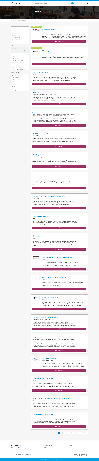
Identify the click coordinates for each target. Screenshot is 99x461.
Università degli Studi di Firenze (42, 415)
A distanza (15, 77)
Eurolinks (35, 175)
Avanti (85, 433)
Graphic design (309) (15, 58)
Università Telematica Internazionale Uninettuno (57, 257)
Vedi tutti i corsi (59, 41)
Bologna (14, 81)
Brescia (14, 83)
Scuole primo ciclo (15, 33)
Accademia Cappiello (49, 30)
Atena (34, 112)
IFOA (34, 337)
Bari (13, 79)
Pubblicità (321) (14, 56)
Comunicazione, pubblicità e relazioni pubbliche (19, 51)
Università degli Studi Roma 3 (41, 216)
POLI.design (46, 51)
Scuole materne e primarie (17, 39)
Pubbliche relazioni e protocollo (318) (18, 69)
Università (14, 28)
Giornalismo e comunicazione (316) (18, 54)
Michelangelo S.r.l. (38, 155)
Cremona (14, 90)
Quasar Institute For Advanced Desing (54, 277)
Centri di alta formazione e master (19, 31)
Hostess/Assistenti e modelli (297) (18, 62)
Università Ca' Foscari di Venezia (42, 378)
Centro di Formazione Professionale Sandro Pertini (48, 196)
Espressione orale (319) (16, 64)
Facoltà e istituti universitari (17, 30)
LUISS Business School (49, 358)
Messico (29, 454)
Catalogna (18, 454)
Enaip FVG (35, 92)
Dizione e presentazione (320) (17, 60)
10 (81, 433)
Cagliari (14, 84)
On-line (14, 75)
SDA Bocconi (36, 236)
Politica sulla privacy (48, 445)
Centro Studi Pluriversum (50, 297)
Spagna (13, 454)
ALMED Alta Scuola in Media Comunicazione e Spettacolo (51, 398)
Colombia (22, 454)
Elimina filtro (14, 48)
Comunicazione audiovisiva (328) (18, 67)
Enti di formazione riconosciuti (18, 41)
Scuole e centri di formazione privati (19, 42)
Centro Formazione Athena (41, 72)
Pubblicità (71, 445)
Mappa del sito (47, 447)
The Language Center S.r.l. (40, 133)
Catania (14, 86)
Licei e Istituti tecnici (16, 35)
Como (13, 88)
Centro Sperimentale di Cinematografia (45, 317)
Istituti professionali (16, 37)
